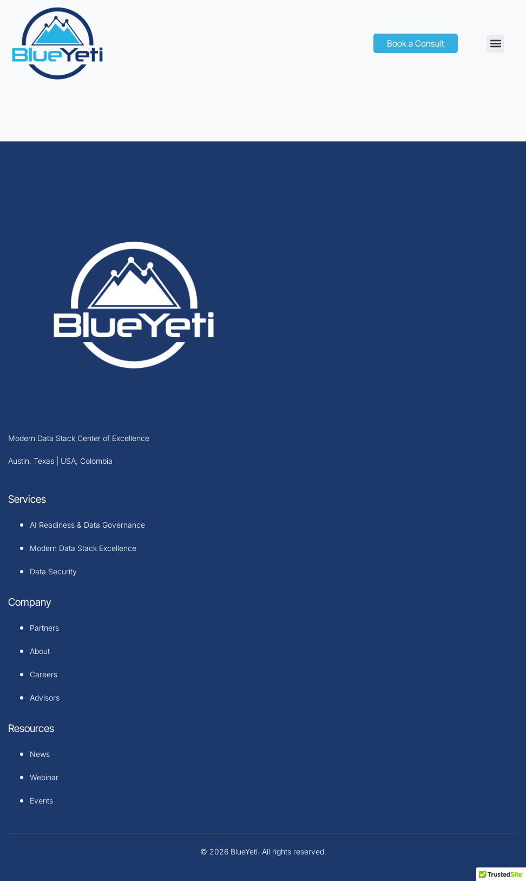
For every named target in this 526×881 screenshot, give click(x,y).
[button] (495, 44)
